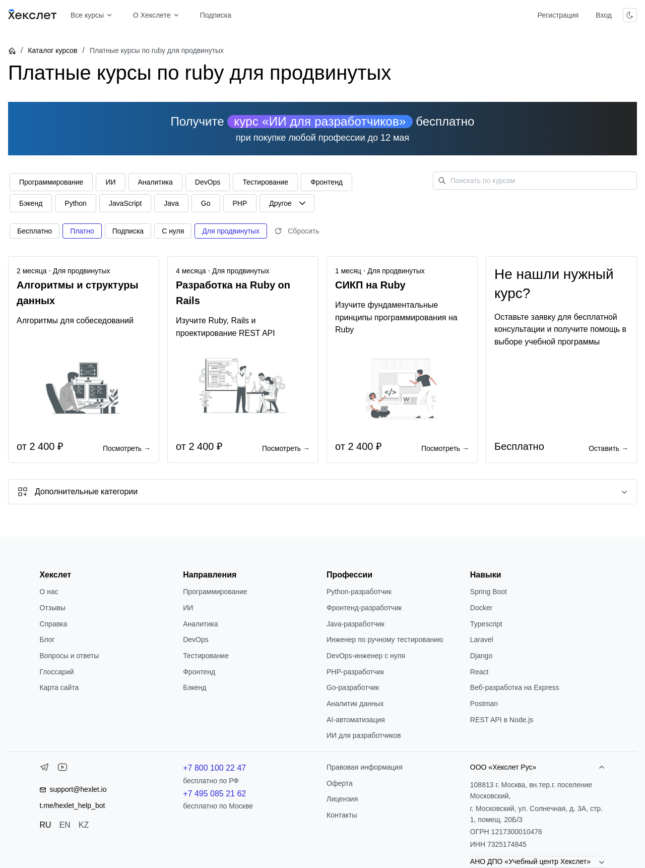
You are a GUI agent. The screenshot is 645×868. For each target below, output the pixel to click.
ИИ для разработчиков (364, 735)
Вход (604, 15)
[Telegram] (44, 769)
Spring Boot (488, 592)
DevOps (196, 639)
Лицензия (342, 799)
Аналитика (200, 624)
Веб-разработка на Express (514, 687)
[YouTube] (62, 769)
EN (65, 825)
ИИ (188, 608)
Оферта (340, 783)
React (479, 672)
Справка (53, 624)
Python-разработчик (359, 592)
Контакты (342, 815)
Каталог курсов (52, 50)
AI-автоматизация (356, 720)
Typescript (486, 624)
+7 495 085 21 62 (214, 793)
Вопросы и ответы (69, 656)
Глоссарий (56, 672)
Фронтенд (199, 672)
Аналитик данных (355, 704)
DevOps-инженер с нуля (366, 656)
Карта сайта (59, 687)
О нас (48, 592)
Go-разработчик (353, 687)
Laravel (481, 639)
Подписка (215, 15)
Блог (46, 639)
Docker (481, 608)
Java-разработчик (355, 624)
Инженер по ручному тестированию (385, 639)
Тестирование (206, 656)
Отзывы (52, 608)
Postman (484, 704)
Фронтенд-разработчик (364, 608)
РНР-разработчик (355, 672)
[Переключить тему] (630, 15)
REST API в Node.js (501, 720)
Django (481, 656)
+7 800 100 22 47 (214, 768)
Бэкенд (194, 687)
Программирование (215, 592)
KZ (84, 825)
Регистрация (557, 15)
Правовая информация (365, 767)
